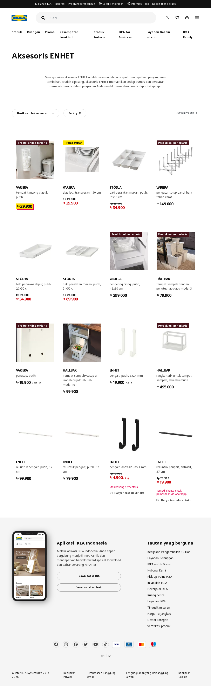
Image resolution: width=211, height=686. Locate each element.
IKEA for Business (125, 34)
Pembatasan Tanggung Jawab (101, 674)
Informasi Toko (140, 4)
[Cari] (103, 18)
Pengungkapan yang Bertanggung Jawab (147, 674)
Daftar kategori (157, 620)
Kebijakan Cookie (184, 674)
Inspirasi (60, 4)
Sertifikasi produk (158, 626)
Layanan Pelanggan (160, 558)
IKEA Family (188, 34)
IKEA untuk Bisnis (159, 564)
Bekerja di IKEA (157, 589)
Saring (75, 113)
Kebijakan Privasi (69, 674)
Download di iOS (89, 576)
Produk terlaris (99, 34)
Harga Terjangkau (159, 614)
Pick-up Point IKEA (159, 576)
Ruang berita (155, 595)
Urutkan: (32, 113)
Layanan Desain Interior (158, 34)
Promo (50, 32)
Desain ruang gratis (164, 4)
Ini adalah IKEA (157, 583)
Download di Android (88, 587)
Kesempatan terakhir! (69, 34)
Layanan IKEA (156, 601)
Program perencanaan (81, 4)
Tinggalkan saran (158, 607)
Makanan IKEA (43, 4)
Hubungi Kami (156, 570)
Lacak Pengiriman (113, 4)
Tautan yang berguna (170, 543)
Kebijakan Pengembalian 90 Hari (168, 552)
